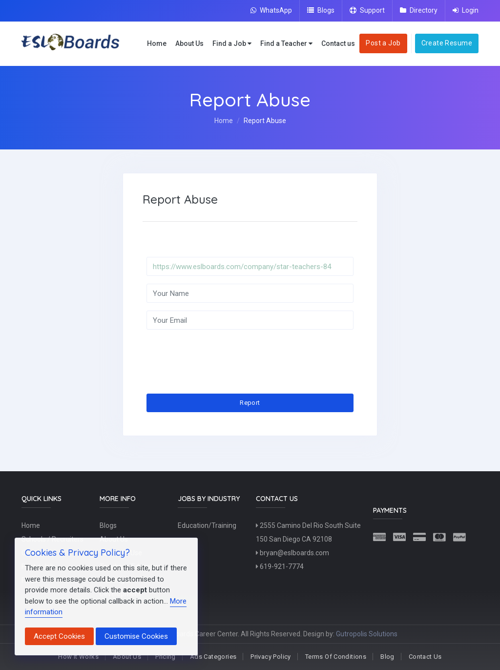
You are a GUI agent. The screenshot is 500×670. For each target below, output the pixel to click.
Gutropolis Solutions (366, 634)
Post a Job (383, 43)
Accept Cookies (59, 636)
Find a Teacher (286, 44)
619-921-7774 (280, 566)
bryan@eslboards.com (292, 553)
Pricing (165, 656)
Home (157, 43)
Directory (419, 10)
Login (466, 10)
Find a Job (231, 44)
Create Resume (446, 43)
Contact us (338, 43)
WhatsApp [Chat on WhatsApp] (271, 10)
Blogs (320, 10)
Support (367, 10)
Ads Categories (213, 656)
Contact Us (425, 656)
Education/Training (207, 525)
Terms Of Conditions (335, 656)
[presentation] (220, 356)
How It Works (78, 656)
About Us (189, 43)
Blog (387, 656)
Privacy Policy (270, 656)
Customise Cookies (136, 636)
